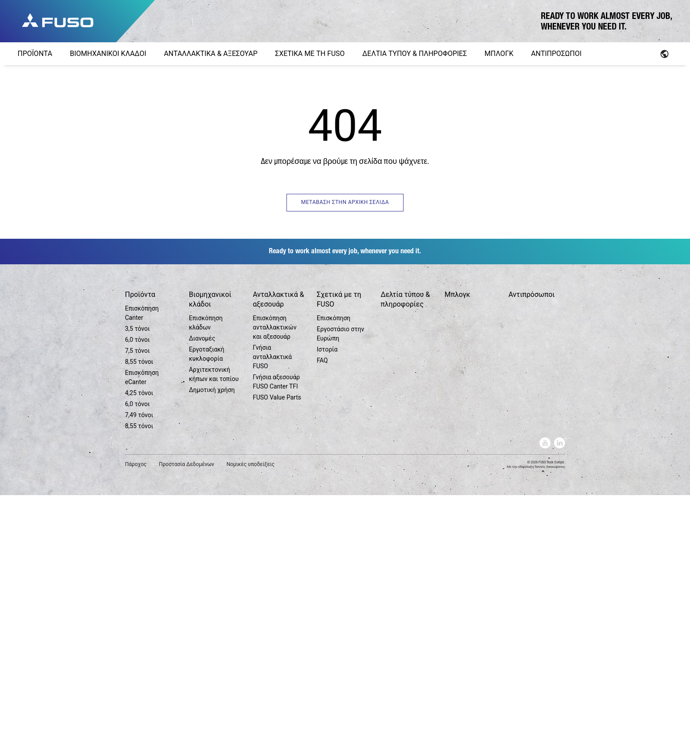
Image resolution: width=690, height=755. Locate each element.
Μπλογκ (457, 554)
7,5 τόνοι (137, 610)
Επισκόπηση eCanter (142, 637)
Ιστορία (327, 609)
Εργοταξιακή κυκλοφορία (206, 614)
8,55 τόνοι (139, 621)
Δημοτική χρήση (212, 649)
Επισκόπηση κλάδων (206, 582)
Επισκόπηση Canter (142, 573)
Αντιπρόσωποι (531, 554)
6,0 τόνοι (137, 599)
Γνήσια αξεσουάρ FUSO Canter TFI (276, 641)
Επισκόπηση (334, 577)
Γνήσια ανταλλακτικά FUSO (272, 616)
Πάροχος (136, 724)
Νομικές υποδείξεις (251, 724)
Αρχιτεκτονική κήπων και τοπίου (214, 634)
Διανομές (202, 598)
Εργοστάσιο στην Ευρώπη (340, 593)
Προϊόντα (140, 554)
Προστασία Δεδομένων (186, 724)
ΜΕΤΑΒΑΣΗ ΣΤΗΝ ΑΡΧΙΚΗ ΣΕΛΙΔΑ (345, 202)
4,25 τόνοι (139, 652)
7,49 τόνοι (139, 674)
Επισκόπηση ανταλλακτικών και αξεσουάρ (274, 587)
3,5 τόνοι (137, 588)
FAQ (322, 620)
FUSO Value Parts (277, 657)
